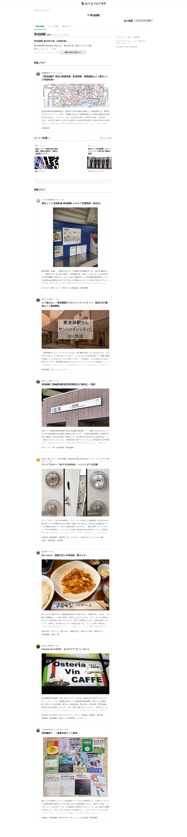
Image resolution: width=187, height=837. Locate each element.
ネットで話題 (53, 26)
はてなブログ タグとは (123, 41)
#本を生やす (63, 818)
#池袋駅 (45, 718)
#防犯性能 (51, 540)
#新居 (44, 540)
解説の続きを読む (73, 52)
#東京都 (100, 715)
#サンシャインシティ (59, 369)
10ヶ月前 (49, 461)
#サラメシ (55, 631)
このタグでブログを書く (143, 20)
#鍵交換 (62, 537)
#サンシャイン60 (48, 447)
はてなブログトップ (122, 43)
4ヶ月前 (59, 73)
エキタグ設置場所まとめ (50, 200)
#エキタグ (46, 288)
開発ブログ (142, 41)
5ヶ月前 (62, 200)
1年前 (51, 552)
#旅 (58, 634)
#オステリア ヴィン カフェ (69, 715)
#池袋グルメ (98, 631)
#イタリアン (81, 718)
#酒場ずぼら (74, 631)
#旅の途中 (46, 631)
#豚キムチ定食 (86, 631)
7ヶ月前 (56, 299)
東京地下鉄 (69, 46)
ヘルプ (135, 41)
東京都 (37, 46)
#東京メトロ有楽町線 (70, 288)
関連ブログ (67, 26)
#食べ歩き (64, 631)
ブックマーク (40, 146)
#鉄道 (53, 634)
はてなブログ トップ (42, 10)
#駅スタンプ (56, 288)
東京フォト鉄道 (47, 299)
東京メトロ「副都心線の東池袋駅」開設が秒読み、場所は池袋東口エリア (46, 151)
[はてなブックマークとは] (49, 138)
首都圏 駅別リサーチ (48, 73)
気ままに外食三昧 (48, 646)
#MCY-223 (85, 537)
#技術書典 (53, 818)
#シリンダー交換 (97, 537)
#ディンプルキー (72, 537)
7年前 (57, 646)
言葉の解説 (40, 26)
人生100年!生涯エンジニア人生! (52, 729)
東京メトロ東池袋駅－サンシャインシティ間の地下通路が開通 (99, 151)
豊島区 (43, 46)
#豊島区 (92, 715)
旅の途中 (45, 552)
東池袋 (49, 46)
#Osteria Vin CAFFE (49, 715)
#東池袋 (45, 537)
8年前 (66, 729)
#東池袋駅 (46, 128)
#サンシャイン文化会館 (79, 818)
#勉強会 (45, 818)
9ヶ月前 (56, 381)
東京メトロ (81, 46)
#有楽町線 (60, 447)
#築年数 (60, 540)
